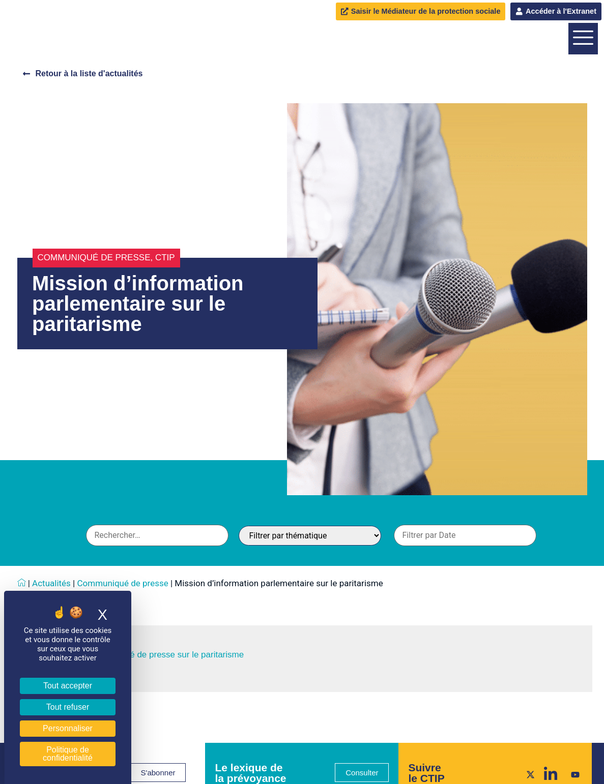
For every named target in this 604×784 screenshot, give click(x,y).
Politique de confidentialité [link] (68, 753)
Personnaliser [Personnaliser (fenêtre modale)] (68, 728)
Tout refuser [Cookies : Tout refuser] (67, 707)
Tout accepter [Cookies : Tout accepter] (67, 685)
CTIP (165, 358)
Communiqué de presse (94, 358)
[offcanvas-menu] (583, 88)
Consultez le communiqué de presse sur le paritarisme (139, 755)
